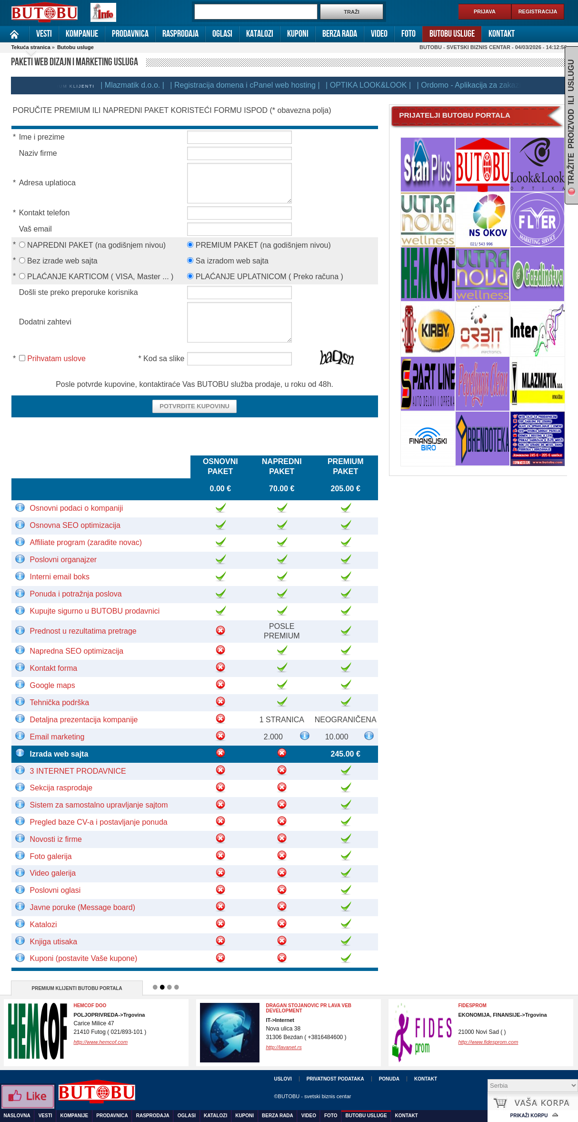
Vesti (44, 34)
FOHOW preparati (96, 1005)
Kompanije (82, 34)
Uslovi (282, 1079)
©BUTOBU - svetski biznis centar (312, 1096)
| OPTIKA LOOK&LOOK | (381, 85)
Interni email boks (60, 577)
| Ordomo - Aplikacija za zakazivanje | (493, 85)
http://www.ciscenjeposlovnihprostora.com (314, 1042)
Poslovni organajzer (63, 560)
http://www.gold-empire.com (105, 1042)
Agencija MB (282, 1005)
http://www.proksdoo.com (487, 1042)
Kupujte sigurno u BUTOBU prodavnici (95, 611)
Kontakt (501, 34)
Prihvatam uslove (56, 358)
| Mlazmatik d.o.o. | (145, 85)
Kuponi (298, 34)
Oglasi (222, 34)
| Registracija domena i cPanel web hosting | (257, 85)
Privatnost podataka (335, 1079)
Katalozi (259, 34)
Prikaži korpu (529, 1115)
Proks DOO (472, 1005)
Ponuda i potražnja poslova (76, 594)
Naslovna (14, 34)
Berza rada (339, 34)
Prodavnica (130, 34)
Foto (408, 34)
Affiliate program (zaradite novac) (86, 542)
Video (379, 34)
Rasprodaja (180, 34)
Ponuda (389, 1079)
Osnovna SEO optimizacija (75, 525)
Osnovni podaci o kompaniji (76, 508)
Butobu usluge (452, 34)
